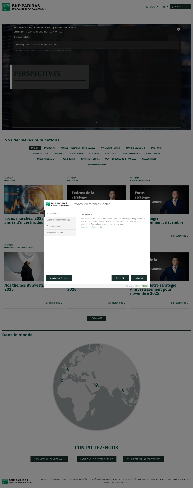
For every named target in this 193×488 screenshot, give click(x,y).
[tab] (60, 213)
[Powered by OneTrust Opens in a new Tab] (137, 286)
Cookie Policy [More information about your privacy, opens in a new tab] (86, 227)
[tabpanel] (113, 221)
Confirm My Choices (59, 278)
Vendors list (97, 227)
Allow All (139, 278)
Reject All (120, 278)
